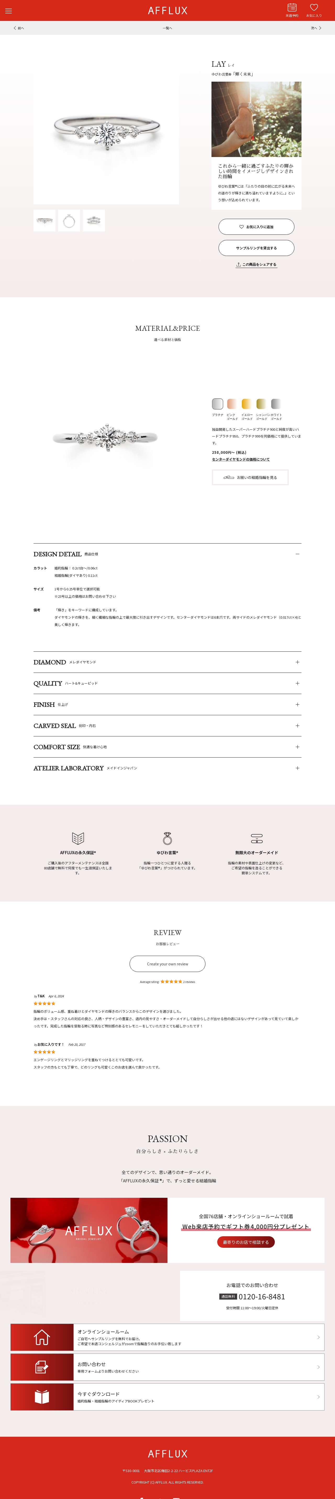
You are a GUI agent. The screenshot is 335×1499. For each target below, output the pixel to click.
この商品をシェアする (259, 264)
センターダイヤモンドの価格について (241, 459)
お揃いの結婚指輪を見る (257, 477)
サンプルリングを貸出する (256, 247)
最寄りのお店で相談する (271, 1242)
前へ (21, 28)
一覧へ (167, 28)
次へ (314, 28)
